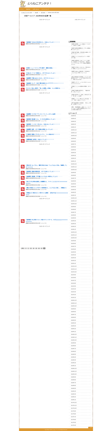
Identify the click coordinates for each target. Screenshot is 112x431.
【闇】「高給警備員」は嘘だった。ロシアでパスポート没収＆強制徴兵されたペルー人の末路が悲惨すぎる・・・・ (81, 108)
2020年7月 (73, 314)
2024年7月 (73, 178)
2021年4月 (73, 289)
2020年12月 (74, 300)
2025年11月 (74, 132)
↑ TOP (90, 427)
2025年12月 (74, 129)
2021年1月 (73, 297)
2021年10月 (74, 271)
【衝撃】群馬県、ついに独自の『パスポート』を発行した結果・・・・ (81, 44)
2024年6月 (73, 181)
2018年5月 (73, 388)
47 (41, 248)
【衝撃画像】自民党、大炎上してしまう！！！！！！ (40, 139)
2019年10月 (74, 340)
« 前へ (22, 248)
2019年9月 (73, 343)
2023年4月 (73, 220)
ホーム (21, 9)
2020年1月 (73, 331)
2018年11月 (74, 371)
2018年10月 (74, 374)
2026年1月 (73, 127)
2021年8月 (73, 277)
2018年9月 (73, 377)
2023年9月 (73, 206)
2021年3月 (73, 291)
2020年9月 (73, 308)
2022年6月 (73, 249)
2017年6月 (73, 419)
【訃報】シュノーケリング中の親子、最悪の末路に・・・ (41, 68)
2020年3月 (73, 325)
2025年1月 (73, 161)
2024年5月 (73, 183)
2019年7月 (73, 348)
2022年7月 (73, 246)
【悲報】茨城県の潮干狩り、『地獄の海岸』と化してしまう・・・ (80, 91)
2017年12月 (74, 402)
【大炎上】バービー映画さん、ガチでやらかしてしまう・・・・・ (43, 73)
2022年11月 (74, 235)
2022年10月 (74, 237)
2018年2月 (73, 396)
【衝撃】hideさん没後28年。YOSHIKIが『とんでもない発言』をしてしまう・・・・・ (80, 73)
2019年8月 (73, 345)
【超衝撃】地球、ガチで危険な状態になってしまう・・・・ (42, 129)
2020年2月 (73, 328)
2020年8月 (73, 311)
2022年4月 (73, 254)
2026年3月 (73, 121)
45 (36, 248)
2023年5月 (73, 218)
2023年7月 (73, 212)
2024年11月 (74, 166)
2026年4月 (73, 118)
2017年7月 (73, 416)
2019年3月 (73, 360)
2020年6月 (73, 317)
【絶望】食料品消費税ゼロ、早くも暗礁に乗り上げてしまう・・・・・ (81, 49)
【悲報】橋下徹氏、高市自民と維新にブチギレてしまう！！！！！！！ (81, 53)
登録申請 (28, 9)
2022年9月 (73, 240)
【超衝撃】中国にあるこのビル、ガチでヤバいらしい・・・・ (42, 78)
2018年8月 (73, 379)
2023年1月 (73, 229)
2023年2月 (73, 226)
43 (30, 248)
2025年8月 (73, 141)
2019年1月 (73, 365)
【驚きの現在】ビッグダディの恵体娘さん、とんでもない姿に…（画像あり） (46, 187)
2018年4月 (73, 391)
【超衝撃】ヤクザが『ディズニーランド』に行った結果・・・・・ (43, 114)
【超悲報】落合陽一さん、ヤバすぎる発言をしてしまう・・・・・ (43, 119)
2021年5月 (73, 286)
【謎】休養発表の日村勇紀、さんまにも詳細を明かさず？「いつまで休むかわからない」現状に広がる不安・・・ (81, 78)
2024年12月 (74, 164)
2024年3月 (73, 189)
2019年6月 (73, 351)
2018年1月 (73, 399)
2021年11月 (74, 269)
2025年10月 (74, 135)
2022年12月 (74, 232)
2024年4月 (73, 186)
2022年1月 (73, 263)
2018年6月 (73, 385)
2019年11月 (74, 337)
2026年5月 (73, 115)
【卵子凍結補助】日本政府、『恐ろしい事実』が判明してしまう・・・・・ (81, 103)
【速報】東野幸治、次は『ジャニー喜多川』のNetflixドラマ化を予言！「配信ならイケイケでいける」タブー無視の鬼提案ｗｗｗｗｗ (81, 62)
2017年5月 (73, 422)
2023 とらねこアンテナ (54, 429)
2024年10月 (74, 169)
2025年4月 (73, 152)
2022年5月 (73, 252)
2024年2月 (73, 192)
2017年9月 (73, 411)
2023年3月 (73, 223)
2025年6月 (73, 147)
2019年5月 (73, 354)
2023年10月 (74, 203)
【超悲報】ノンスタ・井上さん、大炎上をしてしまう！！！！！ (43, 124)
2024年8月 (73, 175)
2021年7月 (73, 280)
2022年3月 (73, 257)
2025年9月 (73, 138)
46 (38, 248)
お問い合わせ (36, 9)
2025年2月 (73, 158)
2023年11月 (74, 201)
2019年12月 (74, 334)
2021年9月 (73, 274)
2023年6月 (73, 215)
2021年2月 (73, 294)
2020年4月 (73, 323)
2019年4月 (73, 357)
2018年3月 (73, 394)
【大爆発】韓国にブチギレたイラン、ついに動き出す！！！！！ (43, 134)
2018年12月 (74, 368)
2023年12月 (74, 198)
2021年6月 (73, 283)
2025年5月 (73, 149)
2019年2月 (73, 362)
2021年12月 (74, 266)
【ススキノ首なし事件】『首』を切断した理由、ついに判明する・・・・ (45, 88)
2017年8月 (73, 413)
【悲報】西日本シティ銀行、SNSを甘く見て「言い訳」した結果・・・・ (81, 95)
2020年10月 (74, 306)
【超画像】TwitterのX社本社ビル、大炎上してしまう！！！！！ (43, 42)
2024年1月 (73, 195)
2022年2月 (73, 260)
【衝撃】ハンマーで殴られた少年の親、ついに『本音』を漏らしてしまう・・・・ (81, 99)
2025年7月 (73, 144)
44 (33, 248)
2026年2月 (73, 124)
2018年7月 (73, 382)
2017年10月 (74, 408)
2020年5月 (73, 320)
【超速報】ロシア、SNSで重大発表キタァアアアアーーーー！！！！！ (45, 83)
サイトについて (45, 9)
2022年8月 (73, 243)
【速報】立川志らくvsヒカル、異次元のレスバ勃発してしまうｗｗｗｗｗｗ (81, 68)
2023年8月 (73, 209)
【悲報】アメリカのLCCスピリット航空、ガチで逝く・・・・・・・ (81, 57)
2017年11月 (74, 405)
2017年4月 (73, 425)
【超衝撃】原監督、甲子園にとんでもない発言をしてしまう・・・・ (44, 176)
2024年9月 (73, 172)
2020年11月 (74, 303)
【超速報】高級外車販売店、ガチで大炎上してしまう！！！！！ (43, 171)
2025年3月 (73, 155)
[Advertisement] (32, 30)
